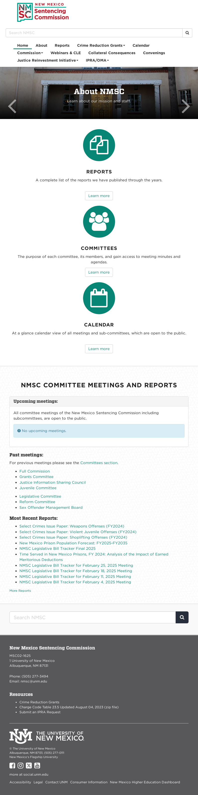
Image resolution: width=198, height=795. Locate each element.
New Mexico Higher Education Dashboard (145, 782)
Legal (38, 782)
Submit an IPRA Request (39, 712)
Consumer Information (88, 782)
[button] (15, 93)
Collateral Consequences (112, 53)
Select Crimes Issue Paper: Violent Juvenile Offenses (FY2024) (78, 532)
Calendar (141, 45)
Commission (30, 54)
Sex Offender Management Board (51, 507)
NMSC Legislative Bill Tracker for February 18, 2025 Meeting (75, 571)
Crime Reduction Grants (101, 46)
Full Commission (34, 471)
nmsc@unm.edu (34, 681)
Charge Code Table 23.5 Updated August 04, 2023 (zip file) (69, 707)
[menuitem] (22, 45)
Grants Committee (36, 477)
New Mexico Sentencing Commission (43, 12)
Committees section (98, 463)
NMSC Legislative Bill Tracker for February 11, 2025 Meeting (75, 576)
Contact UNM (56, 782)
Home (22, 45)
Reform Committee (37, 502)
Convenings (154, 53)
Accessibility (20, 782)
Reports (62, 45)
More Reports (20, 591)
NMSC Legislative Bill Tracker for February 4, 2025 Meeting (75, 582)
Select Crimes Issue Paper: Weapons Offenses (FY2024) (71, 526)
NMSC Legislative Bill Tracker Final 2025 (57, 548)
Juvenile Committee (37, 488)
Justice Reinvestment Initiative (48, 61)
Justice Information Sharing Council (52, 482)
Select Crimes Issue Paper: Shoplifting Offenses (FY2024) (73, 537)
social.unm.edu (35, 774)
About (41, 45)
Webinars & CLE (65, 53)
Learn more (99, 196)
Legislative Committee (40, 496)
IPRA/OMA (97, 61)
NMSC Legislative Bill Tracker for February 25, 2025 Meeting (76, 565)
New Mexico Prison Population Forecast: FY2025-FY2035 (73, 543)
